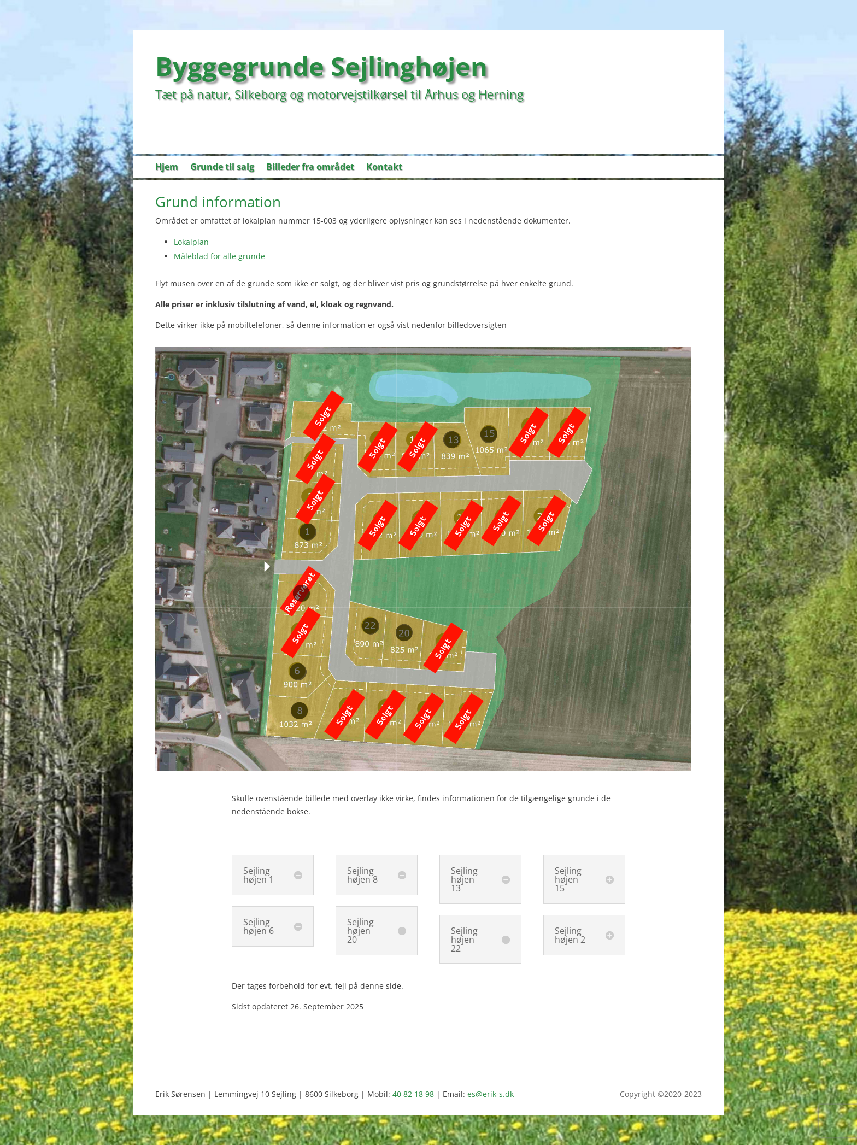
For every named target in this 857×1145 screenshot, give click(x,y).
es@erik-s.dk (490, 1094)
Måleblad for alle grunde (219, 256)
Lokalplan (191, 242)
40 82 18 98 (413, 1094)
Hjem (166, 168)
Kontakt (384, 168)
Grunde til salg (222, 168)
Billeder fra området (310, 168)
